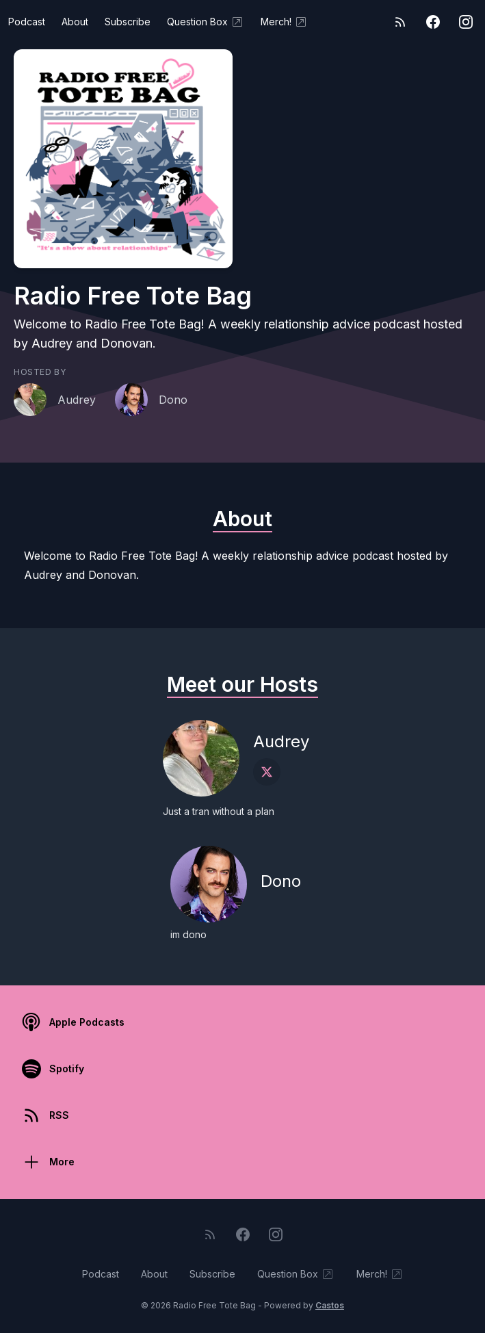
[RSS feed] (400, 22)
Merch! (284, 22)
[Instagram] (466, 22)
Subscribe (127, 21)
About (75, 21)
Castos (329, 1305)
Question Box (205, 22)
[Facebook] (433, 22)
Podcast (26, 21)
